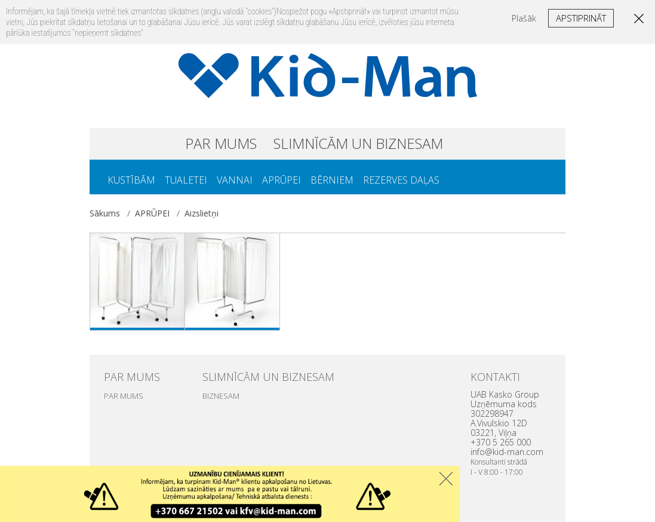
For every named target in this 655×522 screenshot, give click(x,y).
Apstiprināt (581, 18)
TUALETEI (186, 180)
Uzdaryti (446, 479)
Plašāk (524, 18)
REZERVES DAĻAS (401, 180)
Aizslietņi (201, 213)
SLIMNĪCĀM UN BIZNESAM (358, 143)
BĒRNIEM (331, 180)
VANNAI (235, 180)
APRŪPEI (281, 180)
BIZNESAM (220, 395)
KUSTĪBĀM (131, 180)
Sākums (105, 213)
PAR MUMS (221, 143)
